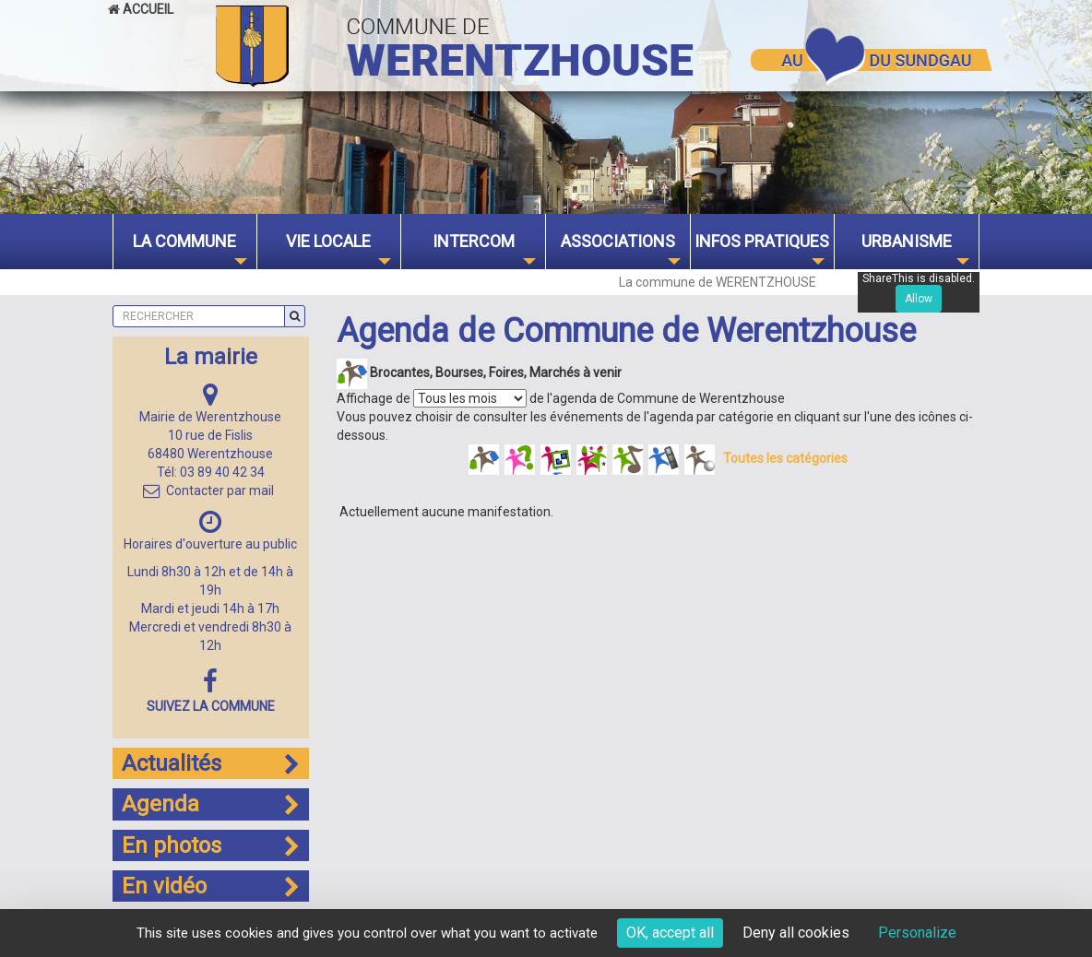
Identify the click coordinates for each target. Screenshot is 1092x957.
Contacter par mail (208, 490)
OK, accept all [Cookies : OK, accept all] (670, 932)
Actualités (211, 763)
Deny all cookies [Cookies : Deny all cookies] (795, 932)
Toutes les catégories (785, 459)
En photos (211, 845)
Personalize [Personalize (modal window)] (917, 932)
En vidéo (211, 886)
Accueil (140, 9)
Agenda (211, 804)
